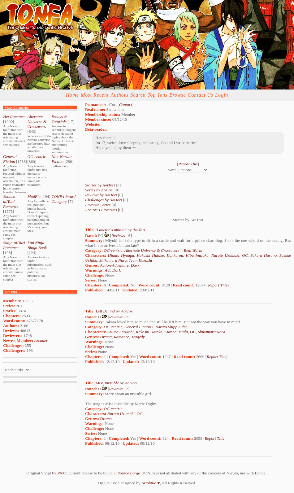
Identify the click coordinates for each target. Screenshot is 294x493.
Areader (41, 340)
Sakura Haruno (263, 255)
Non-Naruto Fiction (61, 159)
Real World (193, 250)
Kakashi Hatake (150, 255)
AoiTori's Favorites (101, 209)
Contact (125, 104)
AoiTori (139, 229)
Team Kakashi (140, 260)
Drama (106, 336)
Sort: (172, 170)
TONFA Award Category (64, 199)
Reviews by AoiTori (101, 195)
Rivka (62, 473)
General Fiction (10, 159)
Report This (188, 164)
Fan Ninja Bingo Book (37, 245)
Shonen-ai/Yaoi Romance (11, 201)
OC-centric (36, 156)
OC (245, 255)
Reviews (118, 235)
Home (72, 95)
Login (221, 95)
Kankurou (175, 255)
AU (107, 270)
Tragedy (138, 336)
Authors (119, 95)
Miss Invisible (107, 383)
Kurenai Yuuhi (176, 331)
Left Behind (105, 311)
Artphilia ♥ (150, 483)
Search (138, 95)
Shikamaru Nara (113, 260)
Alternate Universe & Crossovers (36, 121)
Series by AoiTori (99, 190)
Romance (121, 336)
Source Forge (129, 473)
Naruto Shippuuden (171, 327)
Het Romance (14, 116)
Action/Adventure (114, 265)
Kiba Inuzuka (197, 255)
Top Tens (157, 95)
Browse (177, 95)
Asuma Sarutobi (120, 331)
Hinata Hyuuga (121, 255)
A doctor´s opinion (111, 229)
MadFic (33, 196)
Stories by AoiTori (100, 185)
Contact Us (200, 95)
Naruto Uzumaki (225, 255)
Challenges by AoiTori (103, 200)
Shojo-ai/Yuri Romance (14, 245)
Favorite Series (97, 205)
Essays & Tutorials (59, 119)
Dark (135, 265)
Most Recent (95, 95)
